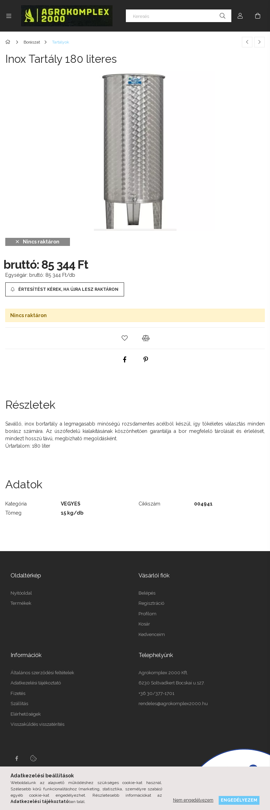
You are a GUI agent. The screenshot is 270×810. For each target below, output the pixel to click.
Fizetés (18, 693)
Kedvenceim (152, 634)
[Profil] (240, 15)
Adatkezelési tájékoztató (36, 682)
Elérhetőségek (26, 714)
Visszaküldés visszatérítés (37, 724)
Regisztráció (151, 603)
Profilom (147, 613)
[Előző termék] (247, 42)
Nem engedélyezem (193, 800)
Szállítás (19, 703)
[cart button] (257, 15)
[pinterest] (146, 359)
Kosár (144, 624)
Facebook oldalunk (16, 758)
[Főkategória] (9, 42)
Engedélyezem (239, 800)
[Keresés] (178, 15)
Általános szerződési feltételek (42, 672)
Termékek (21, 603)
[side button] (9, 15)
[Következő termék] (259, 42)
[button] (124, 338)
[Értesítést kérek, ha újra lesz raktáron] (64, 289)
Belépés (147, 593)
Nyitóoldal (21, 593)
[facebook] (124, 359)
